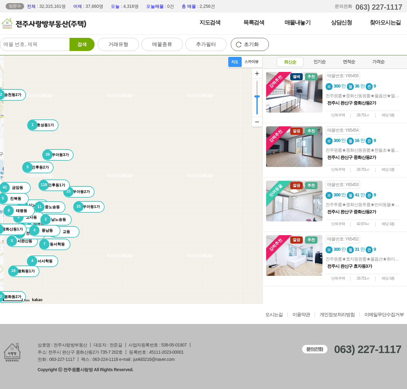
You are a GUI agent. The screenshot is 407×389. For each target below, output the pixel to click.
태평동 (15, 211)
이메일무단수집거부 (384, 314)
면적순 (349, 61)
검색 (82, 44)
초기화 (251, 44)
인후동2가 (36, 167)
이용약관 (301, 314)
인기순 (319, 61)
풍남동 (41, 230)
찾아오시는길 (385, 22)
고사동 (25, 217)
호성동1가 (41, 125)
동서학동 (52, 244)
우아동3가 (56, 155)
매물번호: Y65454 (342, 130)
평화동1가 (21, 271)
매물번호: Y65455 (342, 75)
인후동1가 (52, 185)
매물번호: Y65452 (342, 238)
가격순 (378, 61)
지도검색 (209, 22)
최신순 (290, 61)
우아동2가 (77, 192)
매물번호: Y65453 (342, 184)
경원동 (32, 223)
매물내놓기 (298, 22)
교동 (59, 232)
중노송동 (47, 207)
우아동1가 (87, 207)
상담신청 (341, 22)
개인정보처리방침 (337, 314)
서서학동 (40, 261)
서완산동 (19, 241)
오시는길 (274, 314)
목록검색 (253, 22)
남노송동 (53, 220)
